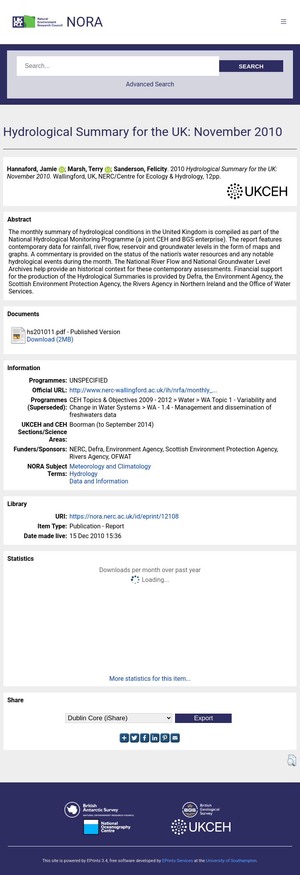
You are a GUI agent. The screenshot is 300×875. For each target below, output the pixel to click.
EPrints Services (177, 860)
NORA (84, 22)
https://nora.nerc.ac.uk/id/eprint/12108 (124, 516)
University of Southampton (231, 860)
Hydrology (84, 474)
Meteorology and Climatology (110, 466)
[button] (291, 760)
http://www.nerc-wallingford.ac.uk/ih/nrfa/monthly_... (143, 390)
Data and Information (99, 481)
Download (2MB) (50, 339)
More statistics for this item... (150, 678)
